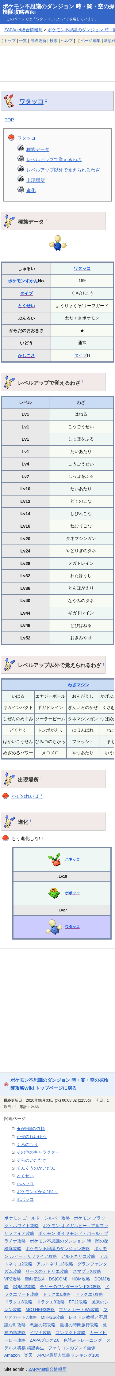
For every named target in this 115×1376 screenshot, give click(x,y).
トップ (10, 40)
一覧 (23, 40)
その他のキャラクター (38, 1152)
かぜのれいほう (27, 796)
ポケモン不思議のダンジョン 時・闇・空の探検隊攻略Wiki (58, 9)
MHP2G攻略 (52, 1317)
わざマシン (78, 684)
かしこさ (26, 355)
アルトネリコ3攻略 (54, 1263)
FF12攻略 (78, 1301)
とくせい (26, 305)
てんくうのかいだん (36, 1168)
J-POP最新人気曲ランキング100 (68, 1355)
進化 (31, 190)
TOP (9, 119)
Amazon (12, 1355)
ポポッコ (72, 893)
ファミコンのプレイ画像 (71, 1347)
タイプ (26, 293)
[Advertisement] (57, 63)
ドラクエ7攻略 (89, 1294)
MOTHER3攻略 (40, 1309)
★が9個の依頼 (31, 1128)
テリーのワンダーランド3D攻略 (70, 1286)
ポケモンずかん (23, 280)
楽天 (28, 1355)
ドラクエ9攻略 (50, 1301)
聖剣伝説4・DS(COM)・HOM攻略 (57, 1278)
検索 (54, 40)
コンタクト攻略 (71, 1332)
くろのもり (27, 1144)
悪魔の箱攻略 (43, 1324)
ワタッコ (31, 101)
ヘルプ (67, 40)
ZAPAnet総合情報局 (23, 29)
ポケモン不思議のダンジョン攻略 (57, 1248)
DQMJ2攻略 (24, 1286)
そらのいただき (32, 1160)
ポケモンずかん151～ (37, 1191)
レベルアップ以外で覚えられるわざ (63, 169)
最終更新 (38, 40)
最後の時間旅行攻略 (79, 1324)
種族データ (37, 149)
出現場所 (35, 180)
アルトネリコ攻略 (78, 1256)
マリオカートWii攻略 (79, 1309)
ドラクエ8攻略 (18, 1301)
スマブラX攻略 (87, 1271)
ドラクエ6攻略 (57, 1294)
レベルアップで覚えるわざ (54, 159)
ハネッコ (72, 859)
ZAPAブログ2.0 (44, 1340)
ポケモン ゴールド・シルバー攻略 (37, 1218)
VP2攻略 (12, 1278)
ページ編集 (91, 40)
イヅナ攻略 (40, 1332)
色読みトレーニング (82, 1340)
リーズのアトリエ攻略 (46, 1271)
